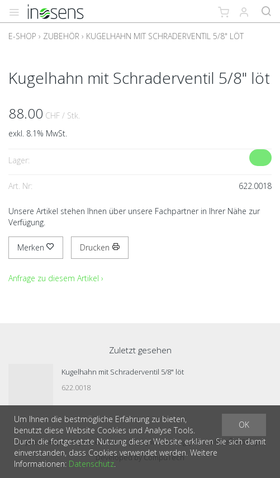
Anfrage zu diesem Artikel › (55, 278)
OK (244, 424)
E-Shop (22, 36)
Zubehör (61, 36)
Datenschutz (91, 463)
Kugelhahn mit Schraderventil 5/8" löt (165, 36)
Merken (35, 247)
